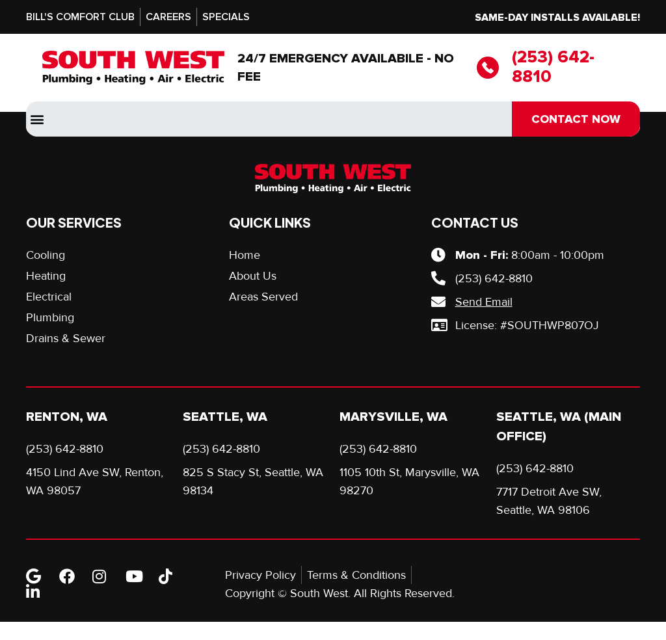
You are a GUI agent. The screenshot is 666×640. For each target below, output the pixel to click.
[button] (36, 119)
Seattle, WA (225, 417)
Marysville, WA (393, 417)
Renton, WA (66, 417)
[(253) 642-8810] (488, 68)
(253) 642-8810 (553, 67)
